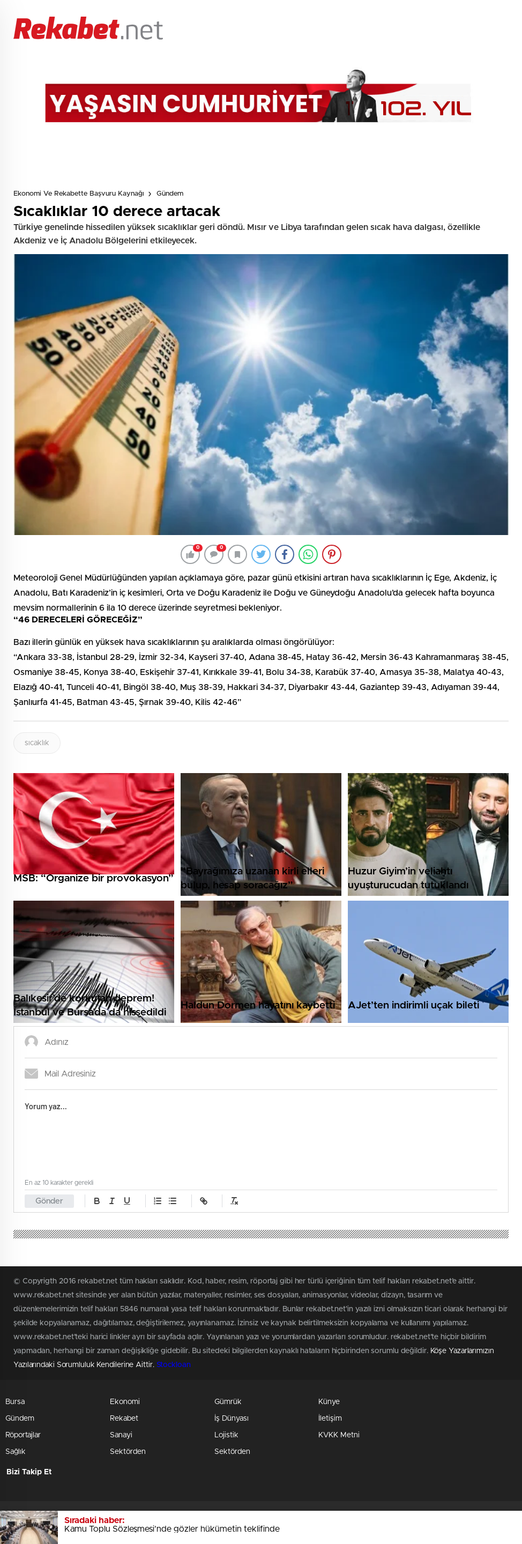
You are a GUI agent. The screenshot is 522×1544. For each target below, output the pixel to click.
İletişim (330, 1418)
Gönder (49, 1201)
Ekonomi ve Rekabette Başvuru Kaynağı (78, 193)
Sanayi (121, 1435)
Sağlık (15, 1452)
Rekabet (124, 1418)
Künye (329, 1402)
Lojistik (226, 1435)
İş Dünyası (231, 1418)
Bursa (15, 1402)
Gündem (169, 193)
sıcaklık (37, 743)
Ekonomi (125, 1402)
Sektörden (128, 1452)
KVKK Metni (339, 1435)
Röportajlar (23, 1435)
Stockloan (173, 1365)
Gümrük (228, 1402)
